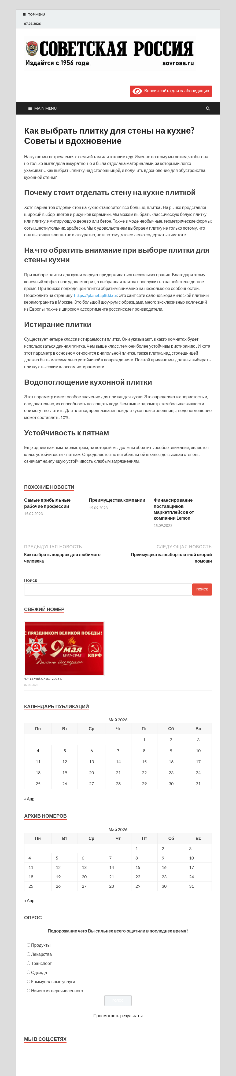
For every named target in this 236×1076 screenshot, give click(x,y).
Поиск (30, 580)
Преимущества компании (117, 500)
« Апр (29, 798)
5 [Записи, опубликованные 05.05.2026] (65, 750)
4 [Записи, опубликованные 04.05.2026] (38, 750)
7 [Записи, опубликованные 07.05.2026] (118, 750)
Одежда (39, 972)
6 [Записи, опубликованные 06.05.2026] (91, 750)
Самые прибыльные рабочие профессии (47, 503)
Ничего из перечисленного (57, 990)
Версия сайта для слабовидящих (170, 90)
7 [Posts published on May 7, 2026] (110, 857)
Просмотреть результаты (117, 1015)
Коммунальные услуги (53, 981)
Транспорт (41, 963)
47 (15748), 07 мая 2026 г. (43, 679)
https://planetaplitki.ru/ (95, 295)
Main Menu (45, 108)
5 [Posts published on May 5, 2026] (57, 857)
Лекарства (41, 954)
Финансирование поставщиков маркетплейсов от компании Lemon (174, 508)
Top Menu (36, 14)
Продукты (40, 945)
